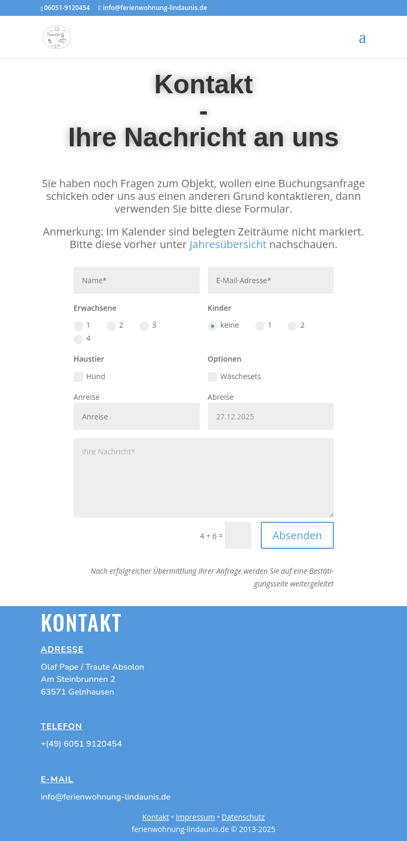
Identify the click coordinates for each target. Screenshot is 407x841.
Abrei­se (221, 397)
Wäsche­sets (234, 376)
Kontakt (155, 817)
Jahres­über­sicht (228, 244)
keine (223, 325)
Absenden (297, 535)
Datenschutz (243, 817)
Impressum (195, 817)
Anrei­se (87, 397)
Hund (89, 376)
